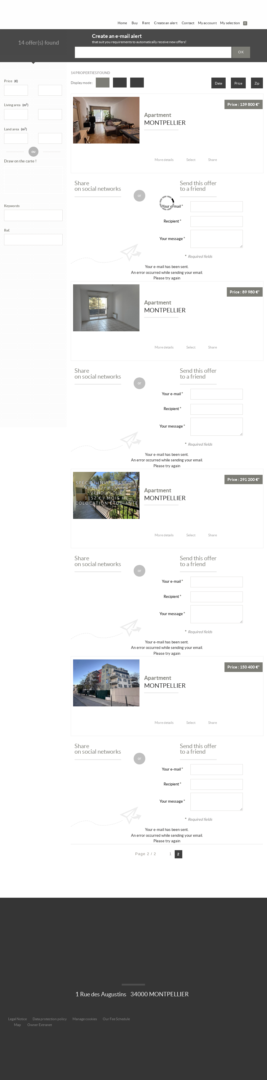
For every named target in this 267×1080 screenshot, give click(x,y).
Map (17, 1025)
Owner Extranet (39, 1025)
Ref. (7, 230)
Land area (15, 129)
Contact (188, 23)
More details (164, 160)
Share (212, 160)
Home (122, 23)
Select (190, 160)
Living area (16, 105)
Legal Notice (17, 1019)
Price (8, 81)
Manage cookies (85, 1019)
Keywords (12, 206)
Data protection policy (50, 1019)
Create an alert (165, 23)
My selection (233, 23)
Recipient (171, 221)
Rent (146, 23)
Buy (135, 23)
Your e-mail (171, 394)
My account (207, 23)
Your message (171, 239)
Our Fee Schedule (116, 1019)
